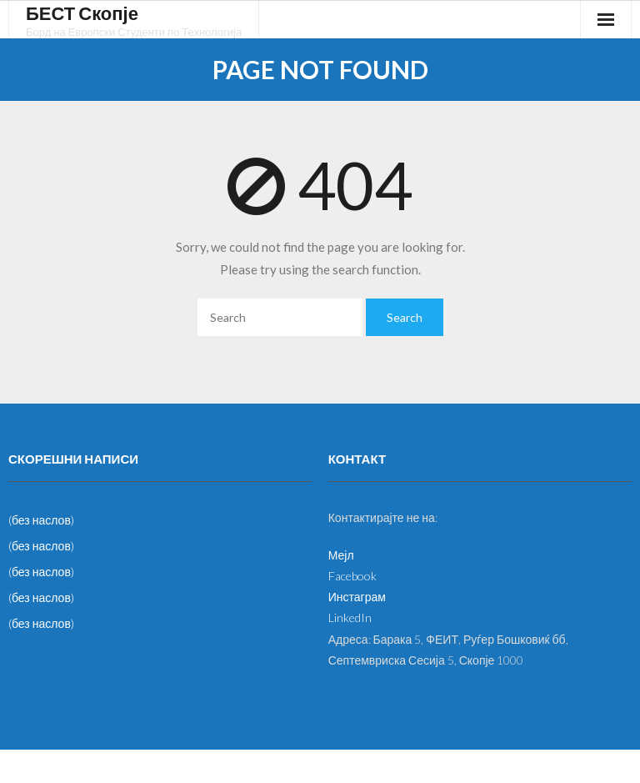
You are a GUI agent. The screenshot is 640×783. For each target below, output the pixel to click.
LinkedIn (350, 617)
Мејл (341, 555)
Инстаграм (357, 597)
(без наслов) (41, 520)
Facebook (352, 576)
